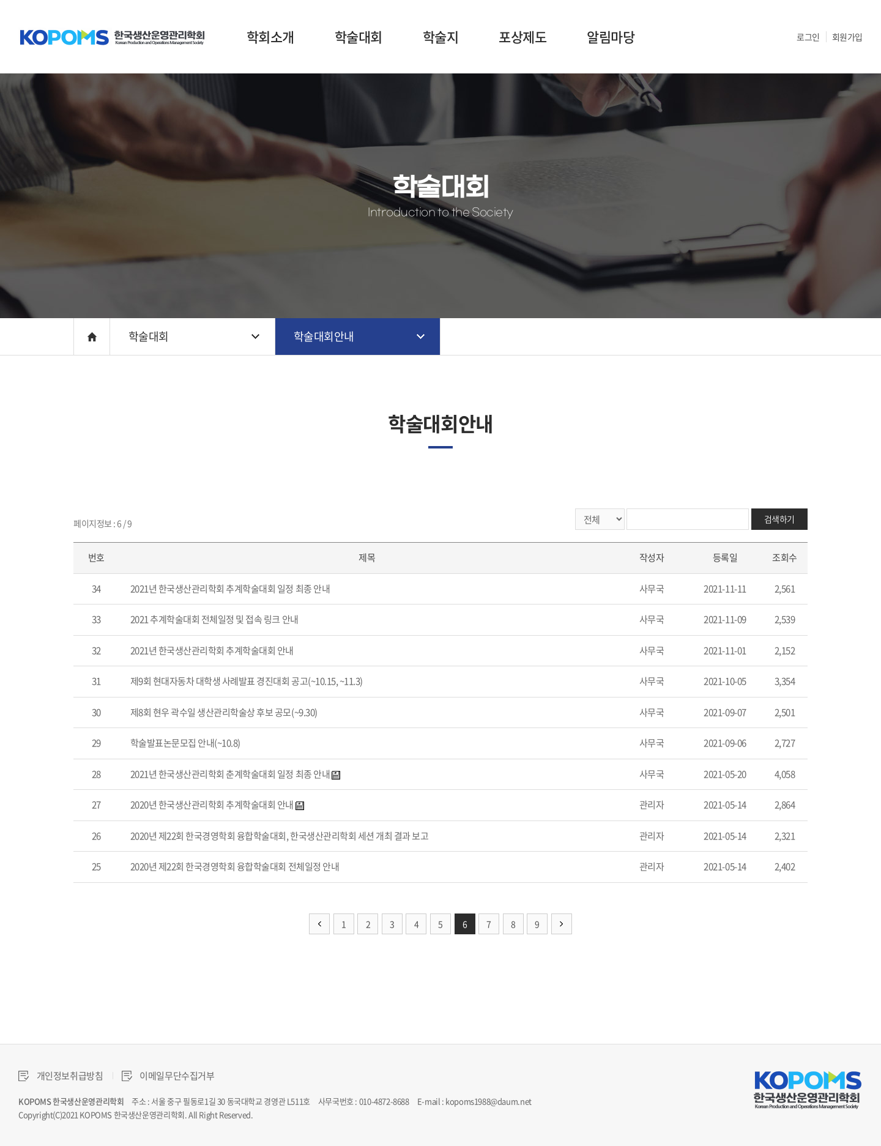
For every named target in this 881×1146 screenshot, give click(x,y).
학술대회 (358, 36)
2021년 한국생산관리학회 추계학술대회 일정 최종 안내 (230, 588)
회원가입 (847, 37)
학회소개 (270, 36)
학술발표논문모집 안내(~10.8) (185, 743)
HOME (92, 336)
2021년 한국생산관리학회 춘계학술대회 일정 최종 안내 (230, 774)
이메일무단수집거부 (168, 1075)
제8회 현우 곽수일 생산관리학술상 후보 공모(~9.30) (224, 712)
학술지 (441, 36)
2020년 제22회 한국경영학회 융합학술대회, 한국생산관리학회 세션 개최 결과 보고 (279, 836)
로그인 (808, 37)
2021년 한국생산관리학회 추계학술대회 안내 (212, 650)
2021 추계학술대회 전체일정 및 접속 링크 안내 (214, 619)
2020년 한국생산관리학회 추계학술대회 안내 (212, 804)
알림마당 (610, 36)
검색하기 (779, 519)
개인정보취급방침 (60, 1075)
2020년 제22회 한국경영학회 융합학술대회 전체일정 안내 (235, 866)
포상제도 (522, 36)
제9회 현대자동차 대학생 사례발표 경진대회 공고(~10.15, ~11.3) (246, 681)
